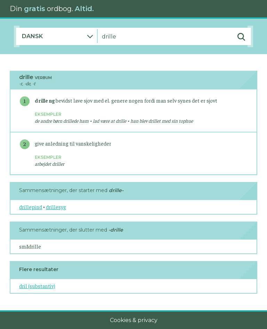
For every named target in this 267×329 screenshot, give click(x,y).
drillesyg (56, 207)
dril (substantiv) (37, 286)
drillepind (30, 207)
